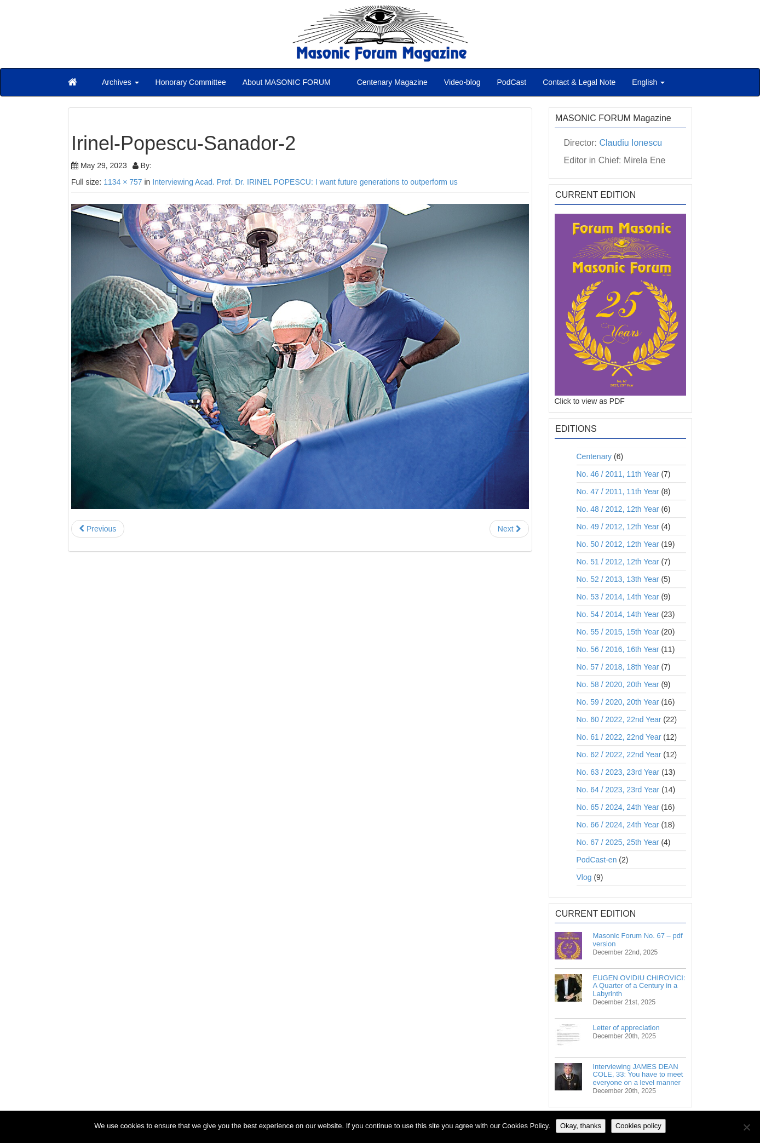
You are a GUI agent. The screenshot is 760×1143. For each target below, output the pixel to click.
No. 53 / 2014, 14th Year (618, 596)
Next (509, 528)
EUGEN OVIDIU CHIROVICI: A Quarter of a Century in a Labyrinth (639, 986)
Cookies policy (638, 1126)
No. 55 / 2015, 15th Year (618, 631)
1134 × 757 (122, 182)
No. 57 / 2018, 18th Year (618, 666)
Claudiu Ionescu (630, 142)
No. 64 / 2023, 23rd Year (618, 789)
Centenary (594, 456)
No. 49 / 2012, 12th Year (618, 526)
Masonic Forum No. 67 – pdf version (638, 939)
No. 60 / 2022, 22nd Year (619, 719)
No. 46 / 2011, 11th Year (618, 474)
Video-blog (462, 82)
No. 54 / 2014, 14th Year (618, 614)
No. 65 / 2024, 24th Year (618, 807)
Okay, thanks (580, 1126)
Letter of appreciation (626, 1028)
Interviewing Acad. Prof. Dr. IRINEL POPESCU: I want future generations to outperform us (304, 182)
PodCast (512, 82)
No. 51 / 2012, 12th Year (618, 561)
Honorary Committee (191, 82)
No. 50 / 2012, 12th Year (618, 544)
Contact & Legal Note (579, 82)
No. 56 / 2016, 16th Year (618, 649)
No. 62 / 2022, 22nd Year (619, 754)
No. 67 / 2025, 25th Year (618, 842)
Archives (120, 82)
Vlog (584, 877)
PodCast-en (597, 859)
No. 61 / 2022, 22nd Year (619, 737)
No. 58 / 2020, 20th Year (618, 684)
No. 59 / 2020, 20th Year (618, 702)
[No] (746, 1127)
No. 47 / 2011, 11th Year (618, 491)
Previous (97, 528)
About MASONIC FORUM (287, 82)
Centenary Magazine (391, 82)
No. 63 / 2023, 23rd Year (618, 772)
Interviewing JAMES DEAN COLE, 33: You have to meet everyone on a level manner (638, 1074)
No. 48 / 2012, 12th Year (618, 509)
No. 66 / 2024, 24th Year (618, 824)
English (648, 82)
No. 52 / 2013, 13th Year (618, 579)
